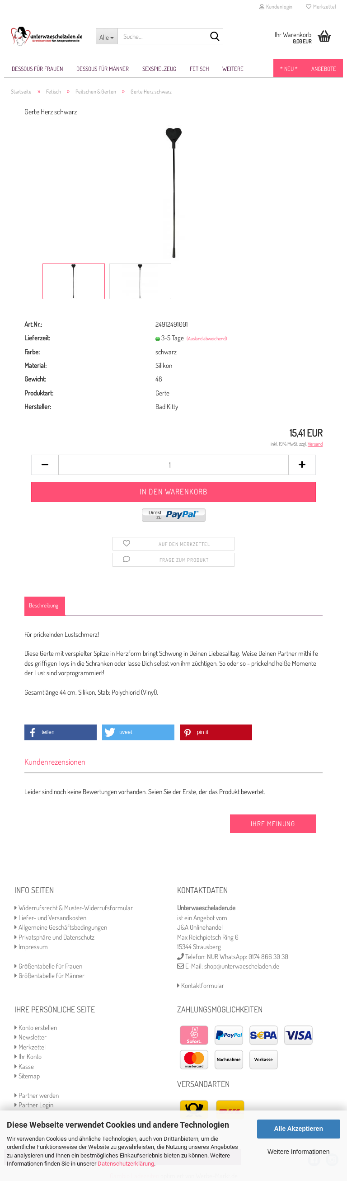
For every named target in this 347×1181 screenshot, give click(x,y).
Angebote (323, 68)
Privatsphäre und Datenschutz (54, 937)
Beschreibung (43, 605)
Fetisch (199, 68)
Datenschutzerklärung (126, 1163)
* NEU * (289, 68)
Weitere (233, 68)
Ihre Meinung (273, 824)
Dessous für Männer (102, 68)
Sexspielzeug (159, 68)
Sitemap (27, 1076)
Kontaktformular (200, 986)
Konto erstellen (35, 1028)
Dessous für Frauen (37, 68)
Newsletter (30, 1037)
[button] (60, 733)
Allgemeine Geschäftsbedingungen (60, 927)
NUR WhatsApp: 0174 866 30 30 (247, 957)
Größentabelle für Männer (49, 976)
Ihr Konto (28, 1057)
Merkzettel (321, 6)
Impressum (31, 947)
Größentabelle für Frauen (48, 966)
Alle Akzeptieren (298, 1128)
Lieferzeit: (37, 338)
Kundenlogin (275, 6)
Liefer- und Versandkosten (50, 918)
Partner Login (33, 1105)
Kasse (24, 1067)
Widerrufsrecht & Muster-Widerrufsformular (73, 908)
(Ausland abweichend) (207, 339)
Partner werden (36, 1096)
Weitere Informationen (298, 1151)
